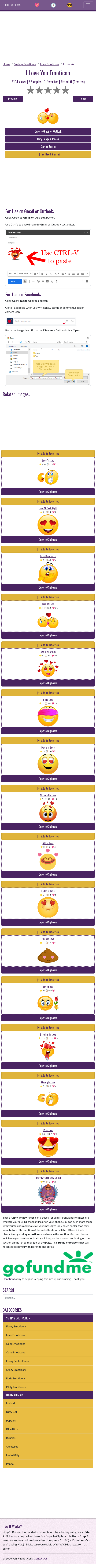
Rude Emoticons (15, 1378)
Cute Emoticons (15, 1352)
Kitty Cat (11, 1411)
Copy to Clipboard (48, 492)
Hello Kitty (12, 1455)
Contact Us (40, 1558)
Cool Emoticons (15, 1343)
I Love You (69, 64)
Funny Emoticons (16, 1326)
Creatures (12, 1446)
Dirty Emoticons (16, 1387)
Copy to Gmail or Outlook (48, 131)
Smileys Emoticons (25, 64)
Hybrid (10, 1403)
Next (83, 99)
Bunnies (11, 1437)
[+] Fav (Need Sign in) (48, 154)
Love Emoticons (49, 64)
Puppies (11, 1420)
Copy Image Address (48, 139)
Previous (12, 99)
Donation (8, 1278)
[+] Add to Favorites (48, 453)
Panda (10, 1463)
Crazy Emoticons (16, 1369)
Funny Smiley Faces (17, 1361)
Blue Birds (12, 1429)
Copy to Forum (48, 147)
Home (6, 64)
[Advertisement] (48, 35)
